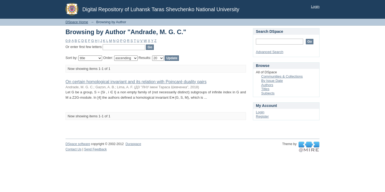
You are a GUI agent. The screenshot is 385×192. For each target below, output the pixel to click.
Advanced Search (269, 52)
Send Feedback (95, 149)
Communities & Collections (282, 76)
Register (262, 116)
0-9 (68, 41)
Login (315, 7)
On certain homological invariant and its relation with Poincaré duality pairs (136, 81)
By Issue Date (272, 81)
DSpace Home (77, 22)
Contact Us (74, 149)
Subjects (268, 93)
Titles (265, 89)
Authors (267, 85)
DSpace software (78, 144)
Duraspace (133, 144)
